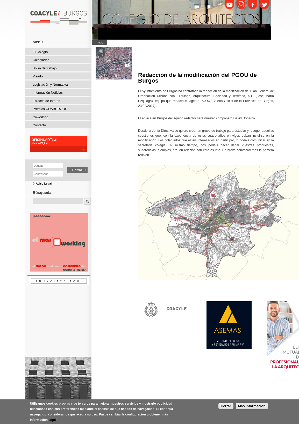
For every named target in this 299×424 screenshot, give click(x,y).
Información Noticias (48, 92)
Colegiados (41, 60)
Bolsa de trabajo (44, 68)
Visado (38, 76)
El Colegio (40, 52)
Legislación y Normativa (50, 84)
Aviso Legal (44, 183)
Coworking (40, 117)
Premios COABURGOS (50, 109)
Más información (252, 406)
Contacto (39, 125)
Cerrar (226, 406)
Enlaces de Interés (46, 101)
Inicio (99, 42)
